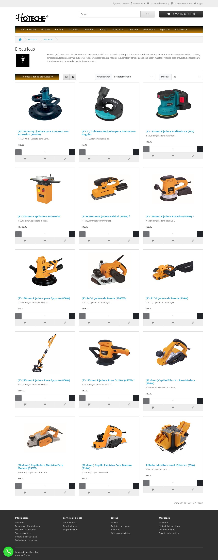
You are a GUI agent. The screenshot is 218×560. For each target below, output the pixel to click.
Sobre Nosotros (23, 533)
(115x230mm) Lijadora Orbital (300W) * (106, 216)
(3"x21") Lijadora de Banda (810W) (167, 298)
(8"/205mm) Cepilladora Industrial (39, 216)
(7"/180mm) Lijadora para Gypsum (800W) (44, 298)
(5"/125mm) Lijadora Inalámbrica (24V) (170, 131)
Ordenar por (103, 76)
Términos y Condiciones (27, 526)
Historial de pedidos (169, 526)
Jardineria (133, 29)
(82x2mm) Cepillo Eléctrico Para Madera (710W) (107, 466)
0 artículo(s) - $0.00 (181, 14)
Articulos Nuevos (28, 29)
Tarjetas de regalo (120, 526)
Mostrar (165, 76)
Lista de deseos (167, 529)
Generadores (149, 29)
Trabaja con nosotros (26, 540)
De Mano (45, 29)
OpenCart (34, 551)
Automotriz (89, 29)
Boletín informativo (169, 533)
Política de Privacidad (26, 536)
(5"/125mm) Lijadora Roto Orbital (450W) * (108, 380)
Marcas (115, 522)
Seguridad (165, 29)
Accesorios (74, 29)
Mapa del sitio (70, 529)
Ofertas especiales (120, 533)
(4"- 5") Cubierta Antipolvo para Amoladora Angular (109, 133)
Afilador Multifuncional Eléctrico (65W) (170, 465)
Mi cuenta (164, 522)
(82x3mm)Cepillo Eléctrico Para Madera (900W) (170, 381)
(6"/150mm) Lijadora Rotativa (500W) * (170, 216)
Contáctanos (69, 522)
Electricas (59, 29)
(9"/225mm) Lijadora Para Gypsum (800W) (44, 380)
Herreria (103, 29)
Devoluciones (70, 526)
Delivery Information (25, 529)
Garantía (19, 522)
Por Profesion (181, 29)
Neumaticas (118, 29)
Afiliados (115, 529)
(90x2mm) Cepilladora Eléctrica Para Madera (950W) (40, 466)
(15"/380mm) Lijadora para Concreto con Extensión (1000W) (43, 133)
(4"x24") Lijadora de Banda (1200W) (104, 298)
